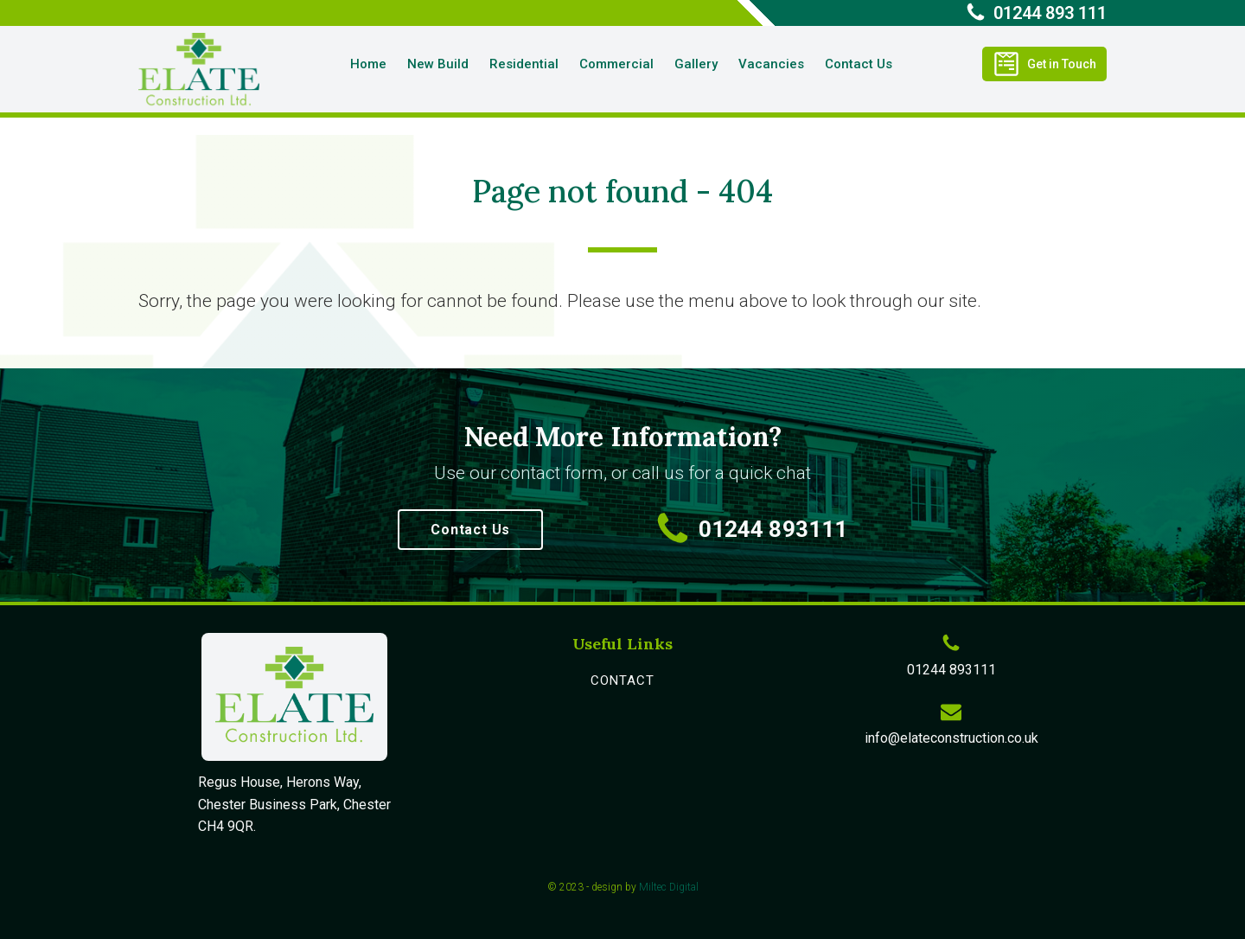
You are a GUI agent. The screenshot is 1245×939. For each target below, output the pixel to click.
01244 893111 (773, 529)
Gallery (696, 64)
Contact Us (858, 64)
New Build (438, 64)
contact (622, 680)
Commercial (616, 64)
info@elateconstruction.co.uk (951, 738)
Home (368, 64)
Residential (524, 64)
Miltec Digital (669, 887)
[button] (1044, 64)
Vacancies (771, 64)
